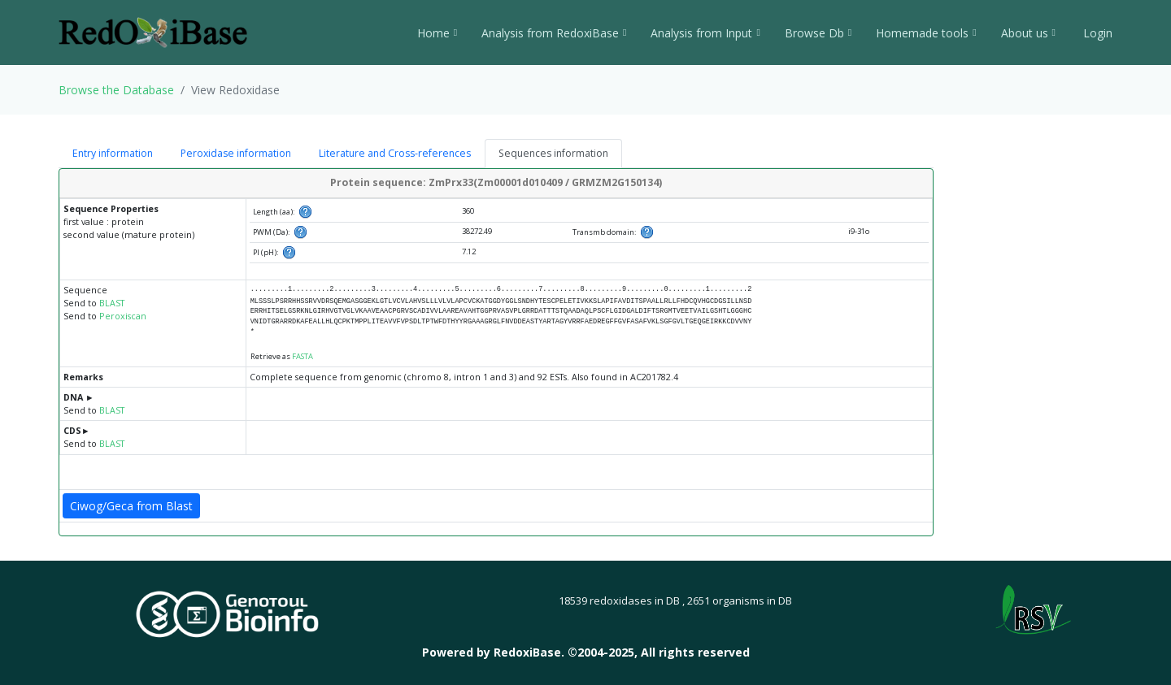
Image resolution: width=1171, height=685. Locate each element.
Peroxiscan (122, 316)
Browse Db (818, 33)
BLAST (111, 303)
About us (1028, 33)
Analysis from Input (705, 33)
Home (437, 33)
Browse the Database (116, 90)
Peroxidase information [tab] (236, 153)
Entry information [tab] (112, 153)
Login (1096, 33)
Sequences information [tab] (553, 153)
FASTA (302, 356)
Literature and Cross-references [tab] (395, 153)
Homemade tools (926, 33)
